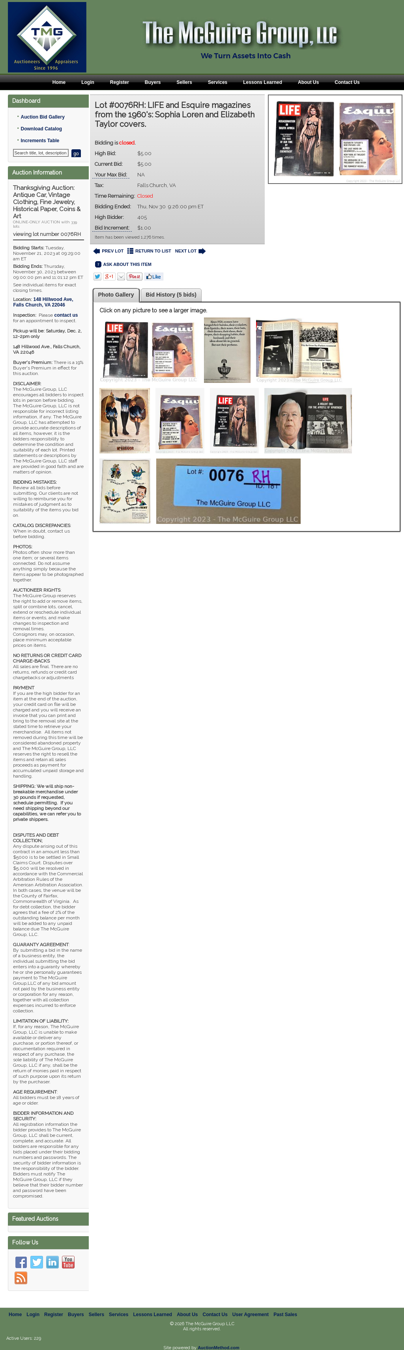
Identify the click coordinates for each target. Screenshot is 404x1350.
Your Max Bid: (111, 175)
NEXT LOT (190, 251)
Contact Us (347, 82)
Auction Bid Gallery (42, 117)
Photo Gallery (116, 295)
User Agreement (250, 1306)
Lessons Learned (262, 82)
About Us (308, 82)
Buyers (153, 82)
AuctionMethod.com (218, 1339)
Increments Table (40, 140)
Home (58, 82)
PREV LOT (108, 251)
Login (87, 82)
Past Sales (285, 1306)
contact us (66, 315)
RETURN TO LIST (149, 251)
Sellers (184, 82)
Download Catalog (41, 129)
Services (217, 82)
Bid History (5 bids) (171, 295)
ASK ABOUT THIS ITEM (123, 264)
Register (119, 82)
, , (43, 302)
